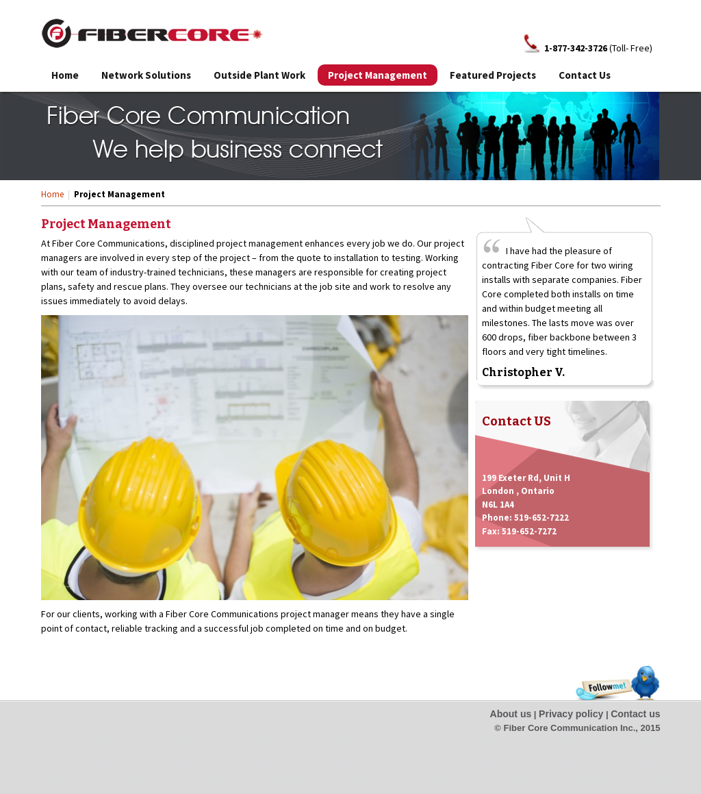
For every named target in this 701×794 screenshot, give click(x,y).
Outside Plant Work (259, 75)
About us (511, 713)
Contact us (635, 713)
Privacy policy (571, 713)
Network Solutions (146, 75)
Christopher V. (523, 372)
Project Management (377, 75)
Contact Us (585, 75)
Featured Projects (493, 75)
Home (65, 75)
